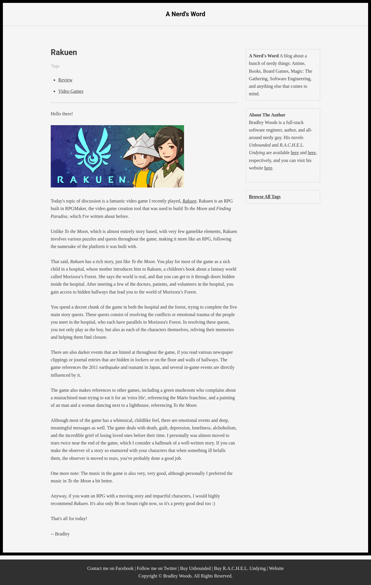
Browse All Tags (265, 196)
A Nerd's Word (185, 14)
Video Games (70, 91)
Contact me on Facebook (110, 568)
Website (276, 568)
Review (65, 79)
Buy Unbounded (195, 568)
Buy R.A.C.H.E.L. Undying (240, 568)
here (295, 152)
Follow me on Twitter (157, 568)
